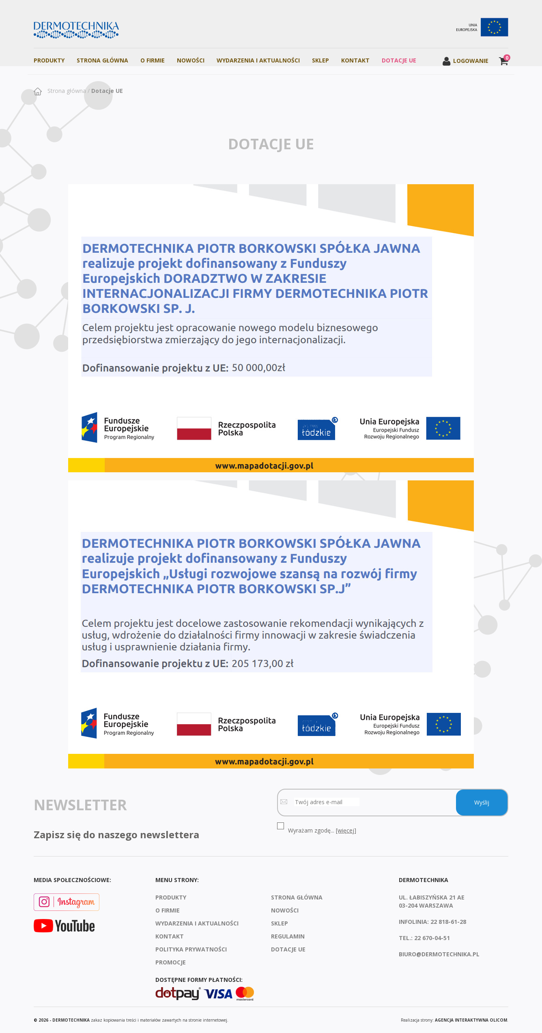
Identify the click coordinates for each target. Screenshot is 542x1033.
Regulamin (288, 936)
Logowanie (465, 61)
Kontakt (355, 60)
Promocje (170, 962)
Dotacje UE (399, 60)
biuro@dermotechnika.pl (439, 954)
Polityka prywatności (191, 949)
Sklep (320, 60)
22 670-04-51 (432, 938)
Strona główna (66, 91)
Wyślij (481, 802)
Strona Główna (102, 60)
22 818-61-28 (448, 921)
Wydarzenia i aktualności (258, 60)
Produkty (49, 60)
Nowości (190, 60)
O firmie (152, 60)
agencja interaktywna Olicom (471, 1020)
